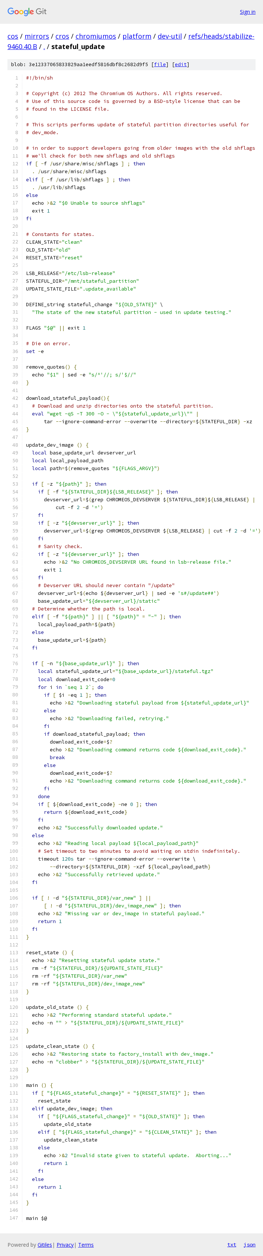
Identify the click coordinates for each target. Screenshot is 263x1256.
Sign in (248, 11)
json (250, 1244)
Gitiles (45, 1244)
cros (62, 36)
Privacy (65, 1244)
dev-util (170, 36)
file (160, 64)
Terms (86, 1244)
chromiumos (96, 36)
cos (12, 36)
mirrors (37, 36)
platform (136, 36)
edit (181, 64)
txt (231, 1244)
